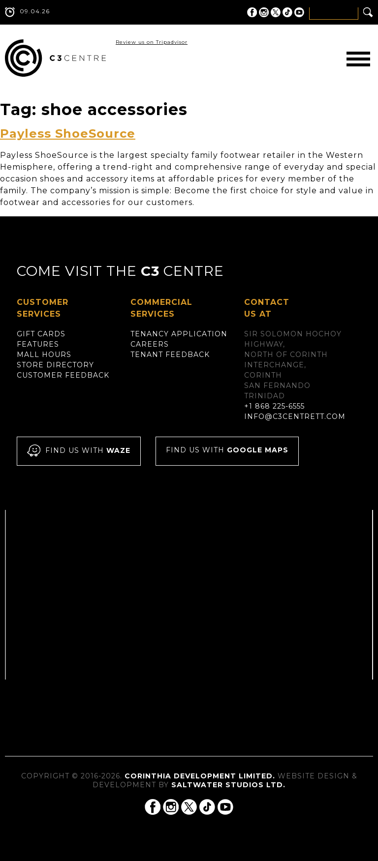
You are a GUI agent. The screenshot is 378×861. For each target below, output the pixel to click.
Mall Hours (44, 354)
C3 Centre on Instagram (264, 12)
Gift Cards (41, 333)
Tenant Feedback (170, 354)
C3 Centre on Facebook (252, 12)
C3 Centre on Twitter (276, 12)
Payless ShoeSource (67, 133)
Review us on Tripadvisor (152, 42)
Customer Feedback (63, 375)
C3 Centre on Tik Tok (287, 12)
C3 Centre (55, 58)
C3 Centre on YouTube (299, 12)
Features (38, 344)
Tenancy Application (178, 333)
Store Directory (55, 364)
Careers (149, 344)
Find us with (78, 451)
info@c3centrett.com (295, 416)
